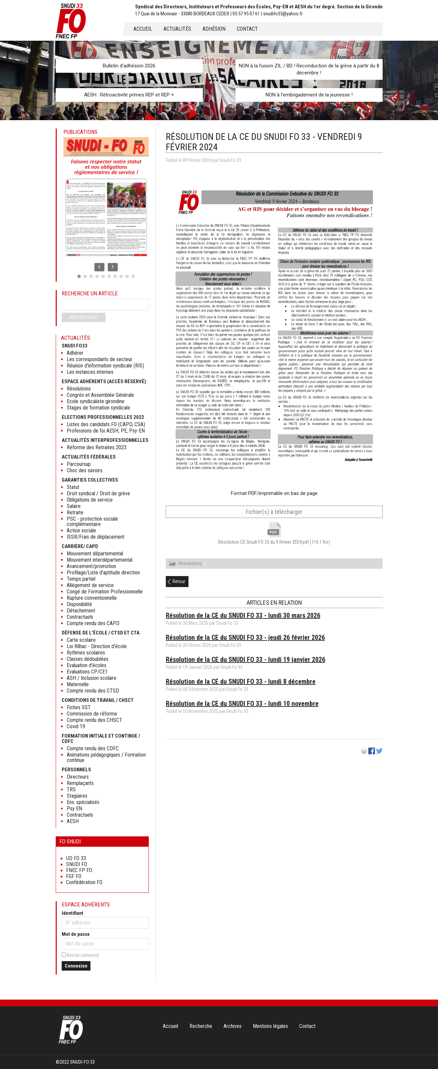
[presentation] (99, 267)
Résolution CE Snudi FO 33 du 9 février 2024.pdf (274, 542)
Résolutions (190, 564)
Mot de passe (76, 934)
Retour (178, 582)
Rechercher (83, 317)
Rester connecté (83, 955)
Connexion (76, 966)
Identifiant (72, 913)
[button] (79, 276)
